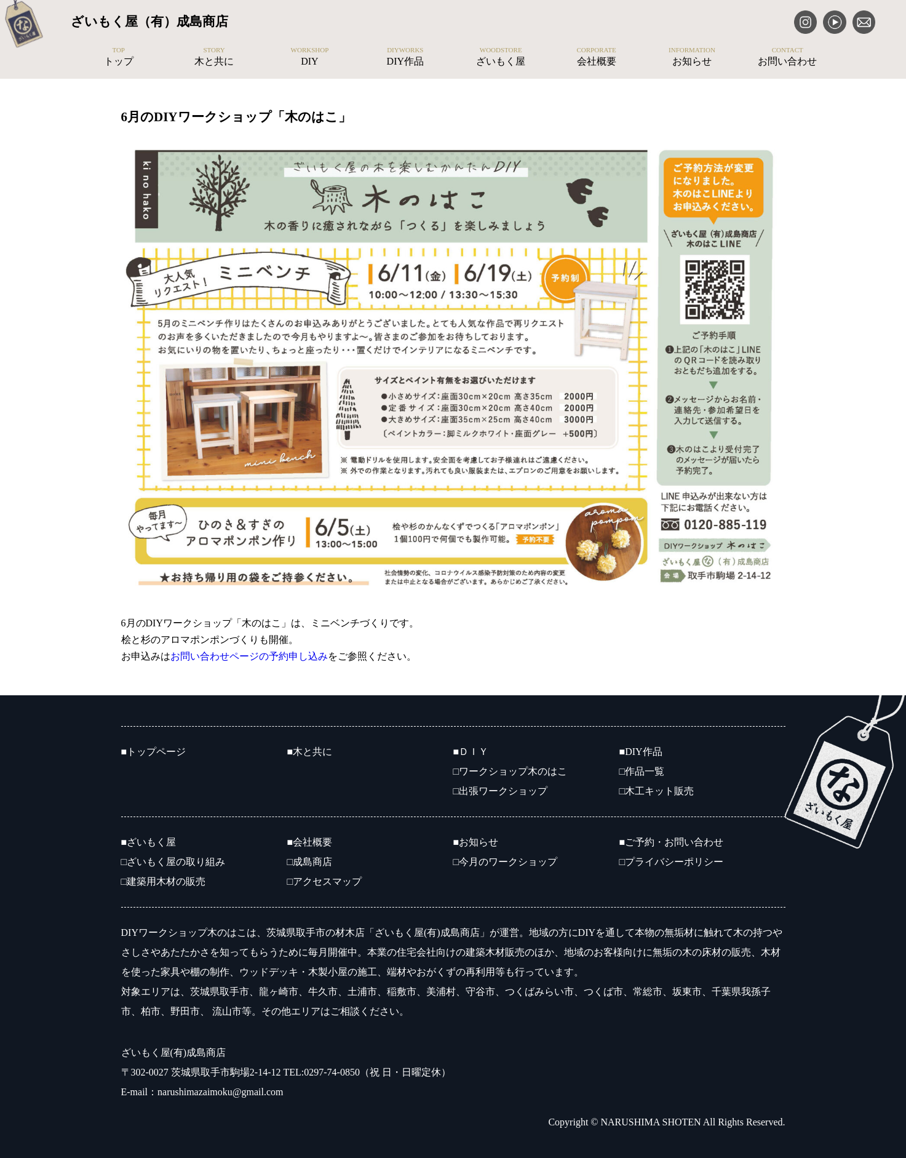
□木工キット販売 (656, 791)
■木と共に (310, 751)
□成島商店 (310, 862)
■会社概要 (310, 842)
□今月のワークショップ (505, 862)
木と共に (213, 56)
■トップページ (153, 751)
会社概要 (596, 56)
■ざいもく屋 (149, 842)
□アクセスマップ (324, 881)
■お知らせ (476, 842)
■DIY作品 (640, 751)
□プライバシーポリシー (671, 862)
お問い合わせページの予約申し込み (249, 656)
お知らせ (691, 56)
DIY (309, 56)
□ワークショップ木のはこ (510, 771)
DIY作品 (405, 56)
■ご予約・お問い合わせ (671, 842)
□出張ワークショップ (500, 791)
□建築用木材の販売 (163, 881)
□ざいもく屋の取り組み (173, 862)
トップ (118, 56)
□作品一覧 (642, 771)
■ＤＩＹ (471, 751)
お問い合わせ (787, 56)
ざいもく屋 (501, 56)
